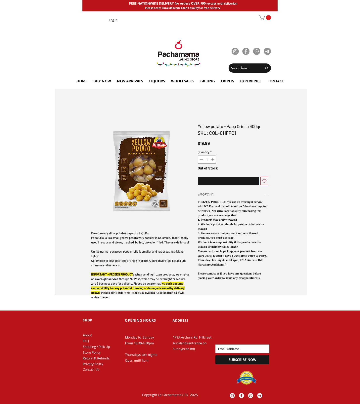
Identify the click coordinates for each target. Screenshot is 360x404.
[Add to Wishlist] (264, 181)
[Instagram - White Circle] (232, 395)
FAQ (86, 341)
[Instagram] (235, 51)
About (87, 335)
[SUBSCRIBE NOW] (242, 359)
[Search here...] (244, 68)
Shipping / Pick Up (97, 347)
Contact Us (91, 369)
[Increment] (212, 159)
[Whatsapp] (256, 51)
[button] (265, 17)
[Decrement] (201, 159)
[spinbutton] (207, 159)
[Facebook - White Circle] (241, 395)
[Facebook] (245, 51)
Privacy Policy (93, 364)
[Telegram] (267, 51)
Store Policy (92, 352)
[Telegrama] (259, 395)
